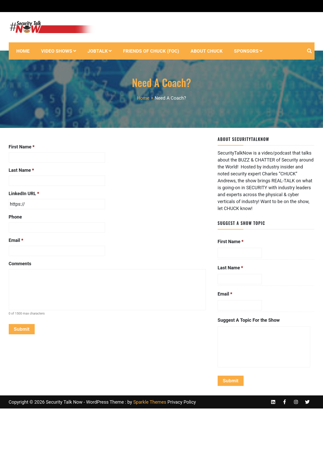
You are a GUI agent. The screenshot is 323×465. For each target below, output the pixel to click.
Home (23, 51)
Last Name (21, 170)
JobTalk (97, 51)
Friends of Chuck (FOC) (151, 51)
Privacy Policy (182, 402)
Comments (20, 263)
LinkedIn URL (24, 193)
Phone (15, 217)
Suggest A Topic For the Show (249, 320)
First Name (22, 146)
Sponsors (246, 51)
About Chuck (207, 51)
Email (16, 240)
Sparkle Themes (149, 402)
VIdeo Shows (56, 51)
